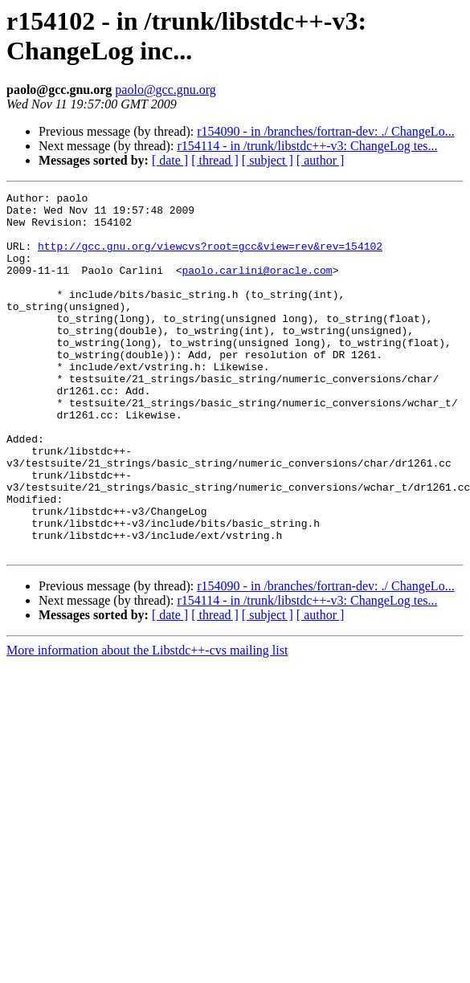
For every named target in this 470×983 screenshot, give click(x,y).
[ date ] (170, 160)
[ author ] (320, 160)
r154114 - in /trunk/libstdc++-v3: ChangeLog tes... (307, 146)
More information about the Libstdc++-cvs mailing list (147, 722)
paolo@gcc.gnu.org (165, 89)
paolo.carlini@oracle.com (257, 286)
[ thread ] (215, 160)
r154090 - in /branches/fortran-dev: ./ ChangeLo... (325, 131)
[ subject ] (267, 160)
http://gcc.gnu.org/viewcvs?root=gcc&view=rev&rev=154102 (210, 258)
